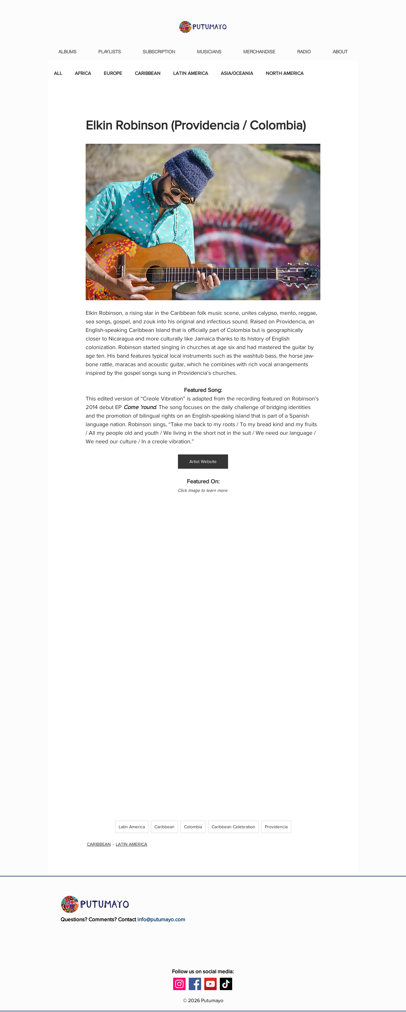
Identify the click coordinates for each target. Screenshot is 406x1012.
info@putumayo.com (161, 919)
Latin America (132, 826)
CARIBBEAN (147, 73)
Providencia (276, 826)
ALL (58, 73)
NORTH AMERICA (285, 73)
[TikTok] (226, 984)
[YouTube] (210, 984)
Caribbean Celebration (233, 826)
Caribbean (164, 826)
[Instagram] (179, 984)
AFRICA (83, 73)
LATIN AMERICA (190, 73)
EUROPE (113, 73)
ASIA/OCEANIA (237, 73)
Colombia (193, 826)
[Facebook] (195, 984)
